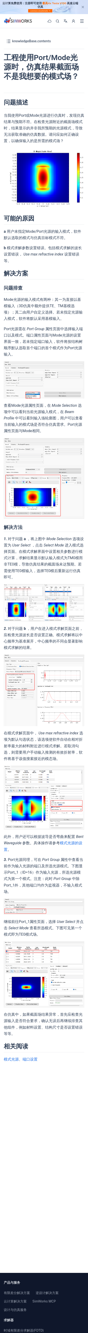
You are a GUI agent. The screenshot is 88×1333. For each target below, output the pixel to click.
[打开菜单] (82, 21)
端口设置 (30, 1059)
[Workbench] (49, 21)
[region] (44, 7)
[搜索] (57, 21)
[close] (83, 7)
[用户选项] (73, 21)
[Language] (65, 21)
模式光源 (11, 1059)
